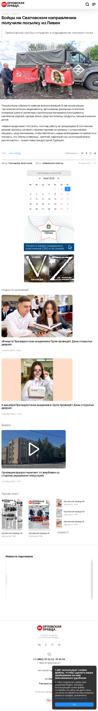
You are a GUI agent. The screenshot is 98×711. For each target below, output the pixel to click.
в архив (63, 532)
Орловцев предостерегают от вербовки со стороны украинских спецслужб (30, 474)
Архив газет (10, 493)
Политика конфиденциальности (49, 692)
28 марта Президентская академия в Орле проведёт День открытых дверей (46, 343)
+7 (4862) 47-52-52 (43, 659)
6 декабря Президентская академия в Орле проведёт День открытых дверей (47, 407)
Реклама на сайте (49, 683)
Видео (6, 425)
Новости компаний (14, 290)
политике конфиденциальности (71, 698)
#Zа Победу (15, 153)
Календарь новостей (49, 173)
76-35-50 (60, 659)
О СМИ (49, 679)
